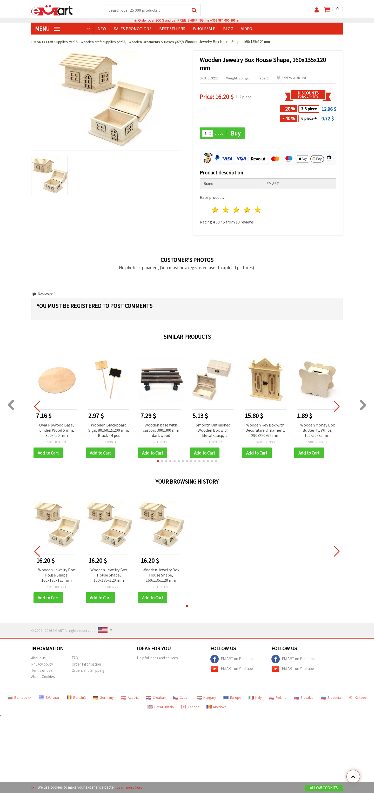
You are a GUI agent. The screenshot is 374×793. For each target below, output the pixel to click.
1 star (215, 210)
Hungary (206, 698)
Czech (181, 698)
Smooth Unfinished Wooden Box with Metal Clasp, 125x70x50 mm (213, 431)
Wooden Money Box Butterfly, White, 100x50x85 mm (317, 430)
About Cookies (43, 677)
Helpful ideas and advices (157, 658)
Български (19, 698)
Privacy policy (42, 664)
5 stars (257, 210)
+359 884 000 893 (223, 21)
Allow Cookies (324, 788)
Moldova (216, 707)
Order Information (86, 664)
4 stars (247, 210)
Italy (255, 698)
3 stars (236, 210)
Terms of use (41, 671)
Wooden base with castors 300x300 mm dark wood (161, 430)
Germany (103, 698)
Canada (190, 707)
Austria (130, 698)
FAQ (75, 658)
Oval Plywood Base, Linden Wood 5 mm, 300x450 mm (56, 430)
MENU (47, 28)
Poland (277, 698)
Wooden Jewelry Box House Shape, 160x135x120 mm (56, 575)
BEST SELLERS (172, 28)
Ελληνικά (49, 698)
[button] (158, 462)
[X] (33, 787)
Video (246, 28)
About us (38, 658)
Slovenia (331, 698)
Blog (228, 28)
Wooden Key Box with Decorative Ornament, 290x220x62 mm (265, 430)
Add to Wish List (291, 78)
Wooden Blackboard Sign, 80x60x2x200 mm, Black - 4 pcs (108, 430)
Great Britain (161, 707)
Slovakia (303, 698)
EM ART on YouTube (231, 670)
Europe (232, 698)
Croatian (156, 698)
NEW (102, 28)
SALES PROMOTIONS (132, 28)
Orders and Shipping (88, 671)
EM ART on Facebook (232, 660)
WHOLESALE (204, 28)
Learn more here (130, 787)
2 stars (226, 210)
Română (76, 698)
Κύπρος (357, 698)
